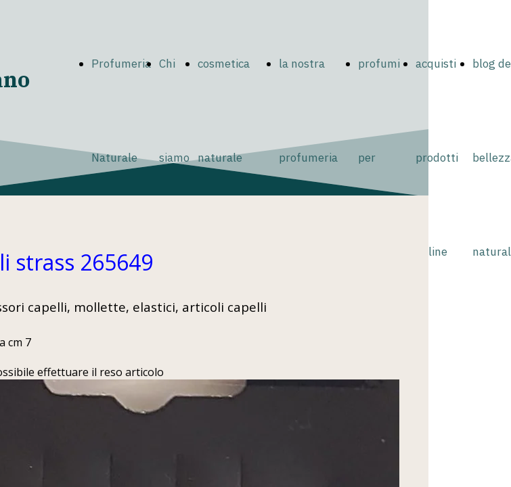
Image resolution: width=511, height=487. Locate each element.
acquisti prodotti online (437, 157)
